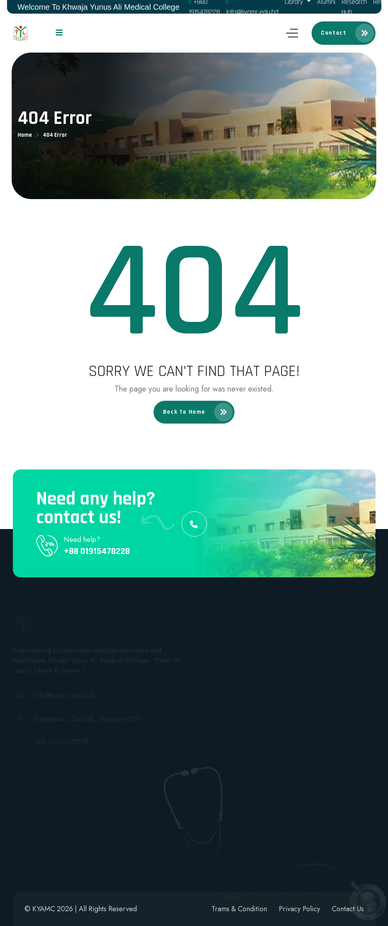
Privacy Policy (299, 909)
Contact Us (348, 909)
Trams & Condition (239, 909)
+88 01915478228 (97, 551)
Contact (347, 33)
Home (25, 135)
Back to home (198, 412)
